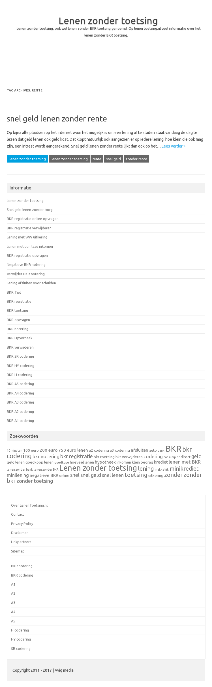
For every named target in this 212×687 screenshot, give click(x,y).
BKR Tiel (14, 292)
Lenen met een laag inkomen (30, 246)
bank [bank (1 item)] (161, 450)
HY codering (21, 639)
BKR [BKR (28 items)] (173, 448)
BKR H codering (19, 375)
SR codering (21, 648)
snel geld (113, 159)
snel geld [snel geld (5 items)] (90, 475)
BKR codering (22, 575)
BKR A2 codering (20, 411)
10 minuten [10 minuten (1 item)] (14, 450)
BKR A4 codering (20, 393)
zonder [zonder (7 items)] (173, 474)
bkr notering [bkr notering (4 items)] (46, 456)
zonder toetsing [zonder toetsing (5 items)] (34, 481)
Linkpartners (21, 542)
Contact (17, 514)
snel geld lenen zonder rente (57, 118)
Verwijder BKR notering (26, 274)
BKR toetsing (17, 310)
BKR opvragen (18, 320)
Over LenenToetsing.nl (29, 505)
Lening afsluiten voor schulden (31, 283)
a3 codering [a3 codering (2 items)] (120, 450)
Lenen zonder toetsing (108, 20)
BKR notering (17, 329)
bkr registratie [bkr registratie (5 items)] (76, 456)
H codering (20, 630)
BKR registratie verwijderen (29, 228)
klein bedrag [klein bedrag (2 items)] (142, 462)
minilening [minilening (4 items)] (18, 475)
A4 (13, 612)
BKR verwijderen (20, 347)
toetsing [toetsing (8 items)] (136, 474)
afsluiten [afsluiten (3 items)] (139, 450)
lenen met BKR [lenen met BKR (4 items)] (185, 461)
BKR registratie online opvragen (33, 219)
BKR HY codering (20, 366)
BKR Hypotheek (19, 338)
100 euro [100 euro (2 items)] (31, 450)
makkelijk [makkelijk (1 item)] (162, 469)
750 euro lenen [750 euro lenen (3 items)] (73, 450)
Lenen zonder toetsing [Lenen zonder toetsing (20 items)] (98, 468)
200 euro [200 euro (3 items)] (48, 450)
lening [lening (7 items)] (146, 468)
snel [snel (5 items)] (75, 475)
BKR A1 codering (20, 421)
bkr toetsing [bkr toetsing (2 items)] (104, 457)
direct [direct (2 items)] (185, 457)
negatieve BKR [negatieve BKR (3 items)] (44, 475)
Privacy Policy (22, 524)
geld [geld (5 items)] (196, 456)
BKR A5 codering (20, 384)
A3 (13, 603)
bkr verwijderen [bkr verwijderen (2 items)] (129, 457)
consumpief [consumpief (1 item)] (172, 457)
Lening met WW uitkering (27, 237)
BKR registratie (19, 301)
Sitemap (18, 551)
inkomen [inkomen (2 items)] (124, 462)
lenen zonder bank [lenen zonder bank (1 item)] (20, 469)
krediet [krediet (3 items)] (161, 462)
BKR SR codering (20, 356)
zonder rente (136, 159)
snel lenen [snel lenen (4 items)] (113, 475)
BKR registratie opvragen (27, 255)
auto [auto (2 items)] (153, 450)
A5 (13, 621)
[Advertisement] (106, 68)
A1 (13, 584)
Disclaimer (19, 533)
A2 (13, 593)
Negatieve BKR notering (26, 264)
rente (97, 159)
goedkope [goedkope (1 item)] (61, 462)
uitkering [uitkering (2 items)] (155, 475)
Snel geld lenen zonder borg (30, 210)
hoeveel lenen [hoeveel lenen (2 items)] (82, 462)
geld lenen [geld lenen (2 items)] (16, 462)
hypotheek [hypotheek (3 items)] (105, 462)
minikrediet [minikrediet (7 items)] (184, 468)
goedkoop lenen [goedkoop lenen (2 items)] (39, 462)
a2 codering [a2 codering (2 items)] (99, 450)
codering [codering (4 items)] (153, 456)
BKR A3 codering (20, 402)
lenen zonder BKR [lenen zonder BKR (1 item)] (46, 469)
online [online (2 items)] (64, 475)
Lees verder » (173, 146)
